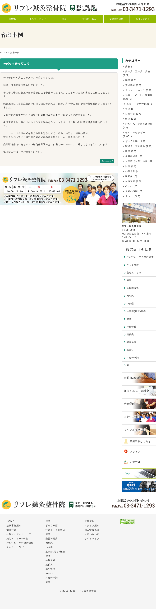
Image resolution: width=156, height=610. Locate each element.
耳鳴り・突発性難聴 (138, 104)
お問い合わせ (91, 535)
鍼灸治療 (130, 181)
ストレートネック (135, 90)
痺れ (127, 66)
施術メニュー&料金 (17, 539)
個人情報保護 (91, 531)
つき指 (130, 303)
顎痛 (127, 109)
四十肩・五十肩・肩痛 (137, 71)
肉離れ (130, 295)
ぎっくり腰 (131, 141)
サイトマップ (91, 539)
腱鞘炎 (129, 176)
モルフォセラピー (135, 132)
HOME (3, 52)
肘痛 (127, 166)
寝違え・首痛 (134, 272)
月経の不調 (131, 191)
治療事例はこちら (141, 441)
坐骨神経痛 (131, 156)
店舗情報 (89, 522)
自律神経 (130, 114)
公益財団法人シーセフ (18, 535)
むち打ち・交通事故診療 (139, 124)
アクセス (135, 452)
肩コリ (129, 196)
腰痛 (127, 80)
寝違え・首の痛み (135, 146)
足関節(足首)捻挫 (136, 311)
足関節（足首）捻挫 (136, 161)
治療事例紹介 (13, 526)
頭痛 (127, 119)
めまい (129, 186)
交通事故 (130, 85)
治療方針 (135, 462)
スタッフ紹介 (91, 526)
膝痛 (127, 151)
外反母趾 (130, 171)
